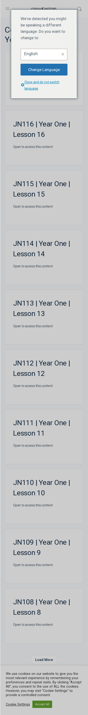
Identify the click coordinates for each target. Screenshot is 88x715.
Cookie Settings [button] (18, 704)
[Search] (79, 9)
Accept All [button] (42, 704)
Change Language (44, 69)
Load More (44, 660)
